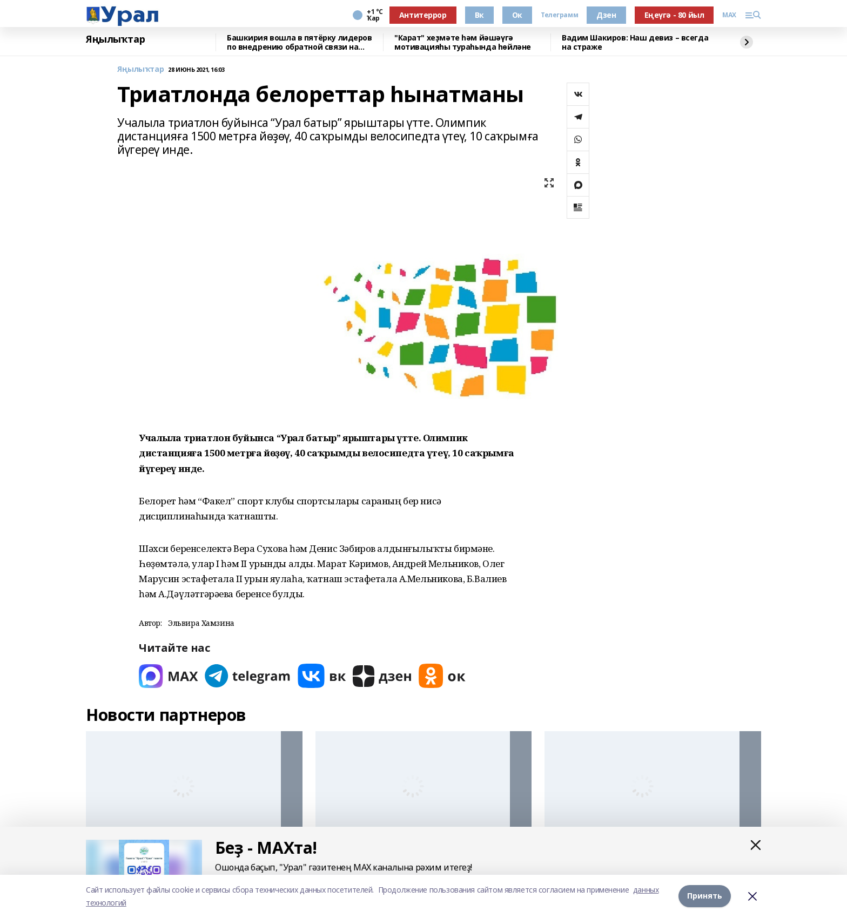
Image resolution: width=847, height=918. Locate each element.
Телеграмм (559, 15)
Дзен (606, 15)
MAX (729, 15)
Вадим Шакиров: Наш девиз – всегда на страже (635, 42)
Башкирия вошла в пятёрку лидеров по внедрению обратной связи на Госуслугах (299, 42)
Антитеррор (423, 15)
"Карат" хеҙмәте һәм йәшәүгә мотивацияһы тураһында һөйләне (462, 42)
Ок (517, 15)
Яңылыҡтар (115, 39)
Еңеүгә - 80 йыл (674, 15)
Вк (479, 15)
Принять (704, 896)
